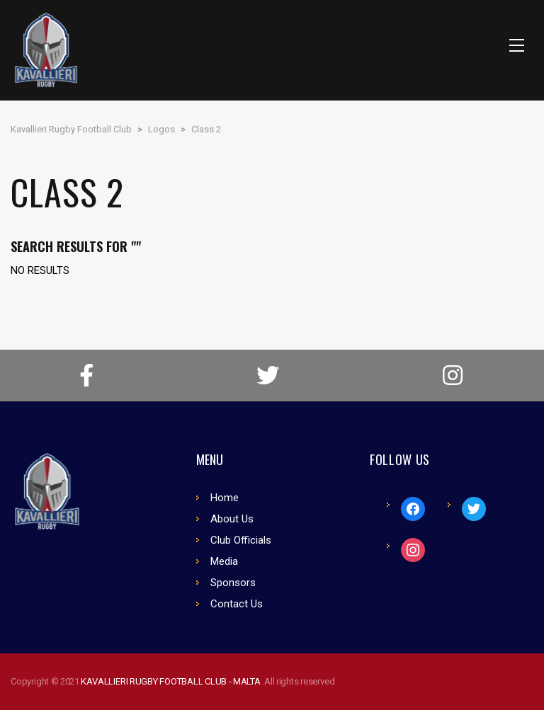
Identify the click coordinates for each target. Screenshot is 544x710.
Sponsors (233, 582)
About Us (232, 519)
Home (224, 497)
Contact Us (236, 603)
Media (224, 561)
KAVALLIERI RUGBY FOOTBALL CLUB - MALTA (171, 681)
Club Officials (240, 540)
